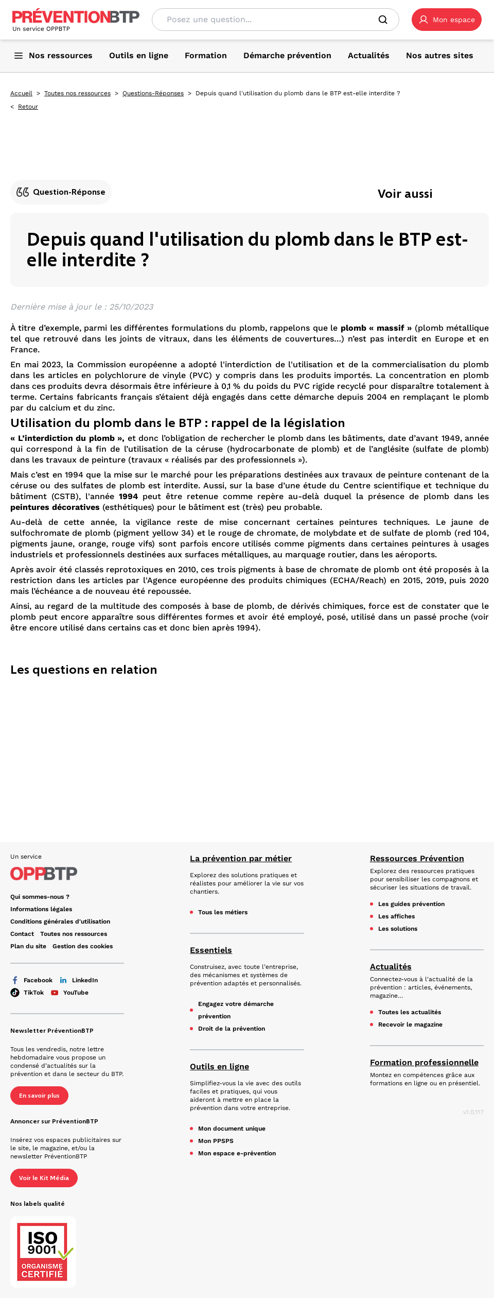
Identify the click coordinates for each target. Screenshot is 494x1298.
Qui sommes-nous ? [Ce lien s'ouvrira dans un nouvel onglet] (39, 896)
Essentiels (211, 950)
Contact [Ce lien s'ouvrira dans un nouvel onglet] (22, 933)
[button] (447, 19)
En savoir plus (39, 1095)
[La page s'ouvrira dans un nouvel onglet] (447, 19)
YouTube (69, 992)
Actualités (391, 966)
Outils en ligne (219, 1066)
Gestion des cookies (82, 946)
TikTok (27, 992)
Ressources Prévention (417, 858)
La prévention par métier (241, 858)
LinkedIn (78, 980)
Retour (28, 107)
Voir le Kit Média (44, 1178)
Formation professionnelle (424, 1062)
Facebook (31, 980)
